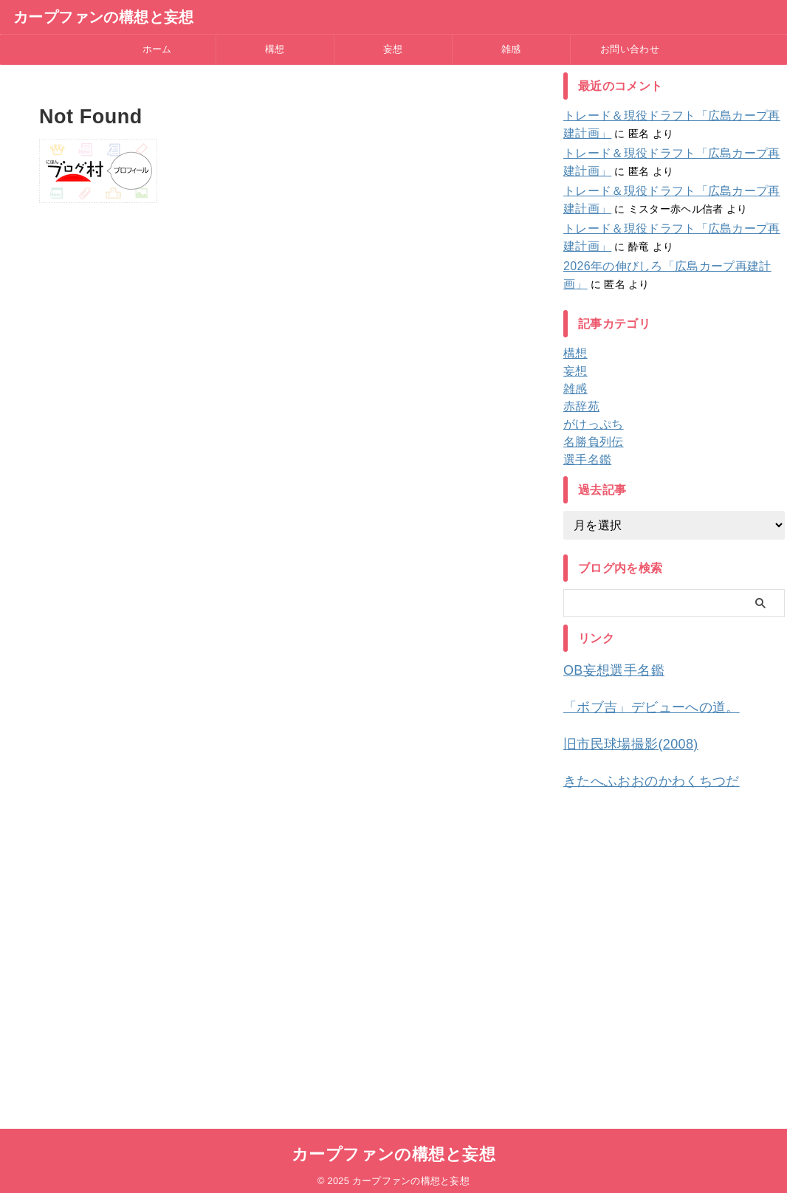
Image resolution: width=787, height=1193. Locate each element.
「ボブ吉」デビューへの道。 (636, 704)
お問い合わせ (629, 49)
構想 (275, 49)
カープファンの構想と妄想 (103, 17)
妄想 (393, 49)
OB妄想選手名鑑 (605, 669)
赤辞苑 (579, 407)
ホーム (157, 49)
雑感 (511, 49)
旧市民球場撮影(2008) (619, 738)
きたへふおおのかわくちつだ (636, 773)
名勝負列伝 (589, 442)
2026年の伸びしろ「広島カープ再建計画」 (664, 266)
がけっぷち (589, 424)
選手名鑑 (584, 460)
